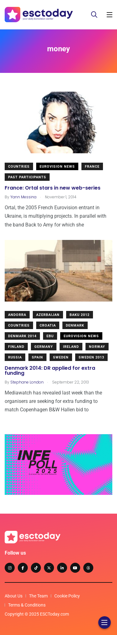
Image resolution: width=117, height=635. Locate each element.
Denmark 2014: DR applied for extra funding (50, 370)
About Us (13, 595)
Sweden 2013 (91, 357)
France (92, 167)
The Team (38, 595)
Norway (97, 347)
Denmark (75, 325)
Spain (37, 357)
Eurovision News (57, 167)
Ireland (71, 347)
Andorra (17, 315)
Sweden (61, 357)
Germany (43, 347)
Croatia (48, 325)
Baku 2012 (80, 315)
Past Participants (27, 177)
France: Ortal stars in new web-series (52, 187)
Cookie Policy (67, 595)
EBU (50, 336)
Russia (15, 357)
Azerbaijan (48, 315)
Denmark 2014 (22, 336)
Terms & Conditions (27, 604)
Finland (16, 347)
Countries (19, 167)
